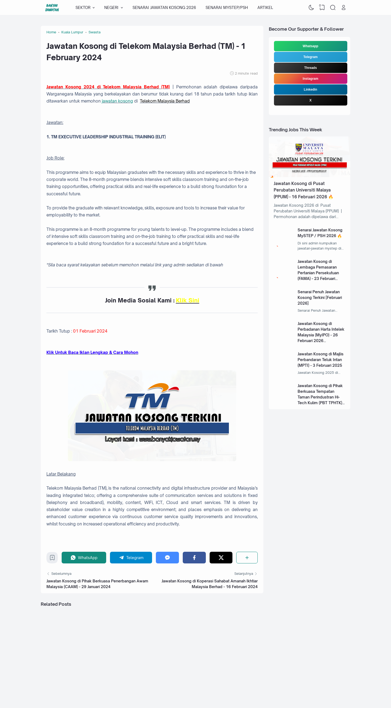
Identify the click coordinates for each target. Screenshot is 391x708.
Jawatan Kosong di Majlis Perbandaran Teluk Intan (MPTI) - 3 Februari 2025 (320, 360)
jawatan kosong (117, 101)
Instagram (310, 79)
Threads (310, 68)
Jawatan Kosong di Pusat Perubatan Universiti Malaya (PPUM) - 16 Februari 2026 (302, 190)
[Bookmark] (52, 559)
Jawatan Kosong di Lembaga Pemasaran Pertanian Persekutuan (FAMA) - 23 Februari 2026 (318, 272)
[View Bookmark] (322, 8)
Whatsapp (310, 46)
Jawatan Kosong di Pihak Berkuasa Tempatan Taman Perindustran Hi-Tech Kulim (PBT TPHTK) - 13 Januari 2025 (321, 397)
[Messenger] (167, 557)
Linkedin (310, 89)
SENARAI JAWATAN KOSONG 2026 (164, 7)
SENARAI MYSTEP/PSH (227, 7)
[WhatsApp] (84, 557)
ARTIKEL (265, 7)
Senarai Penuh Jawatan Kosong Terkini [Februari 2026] (320, 297)
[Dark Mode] (311, 8)
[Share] (247, 557)
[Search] (333, 8)
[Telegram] (131, 557)
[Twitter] (221, 557)
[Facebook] (194, 557)
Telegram (310, 57)
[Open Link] (343, 8)
